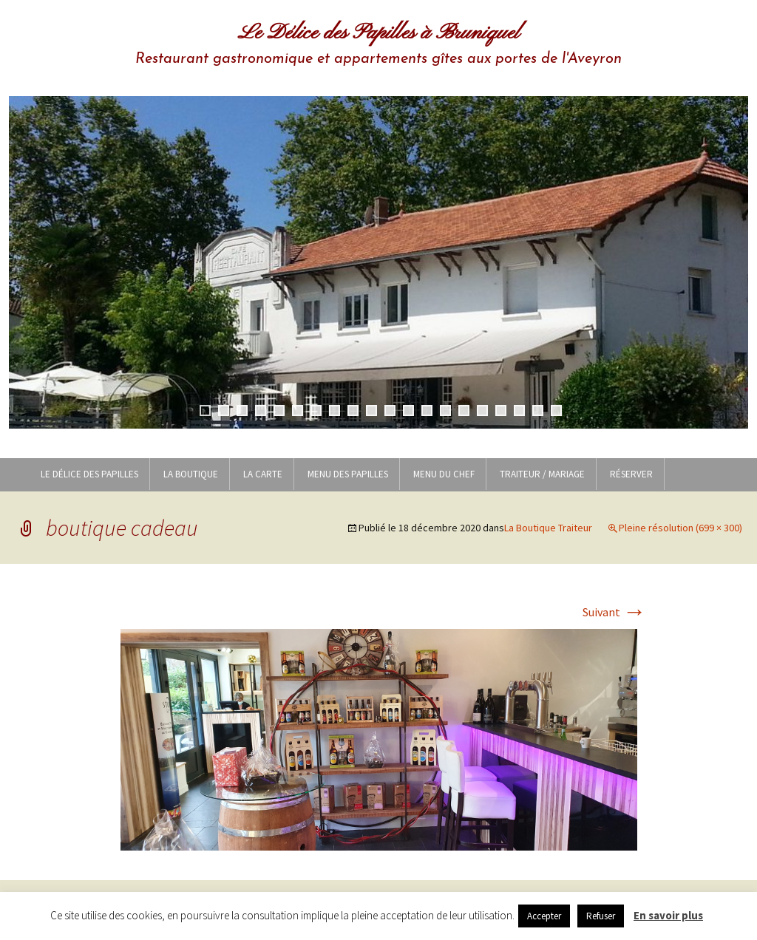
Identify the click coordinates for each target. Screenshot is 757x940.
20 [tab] (556, 410)
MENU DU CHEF (444, 474)
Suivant (614, 611)
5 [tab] (279, 410)
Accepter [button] (544, 916)
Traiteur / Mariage (542, 474)
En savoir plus (668, 915)
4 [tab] (260, 410)
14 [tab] (445, 410)
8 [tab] (334, 410)
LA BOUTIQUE (190, 474)
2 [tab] (223, 410)
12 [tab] (408, 410)
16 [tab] (482, 410)
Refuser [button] (600, 916)
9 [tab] (353, 410)
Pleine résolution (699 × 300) (680, 527)
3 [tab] (242, 410)
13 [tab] (426, 410)
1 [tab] (205, 410)
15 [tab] (463, 410)
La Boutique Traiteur (548, 527)
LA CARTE (262, 474)
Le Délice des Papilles (89, 474)
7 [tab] (316, 410)
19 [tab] (537, 410)
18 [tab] (519, 410)
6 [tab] (297, 410)
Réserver (631, 474)
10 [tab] (371, 410)
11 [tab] (390, 410)
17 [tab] (500, 410)
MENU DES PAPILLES (348, 474)
